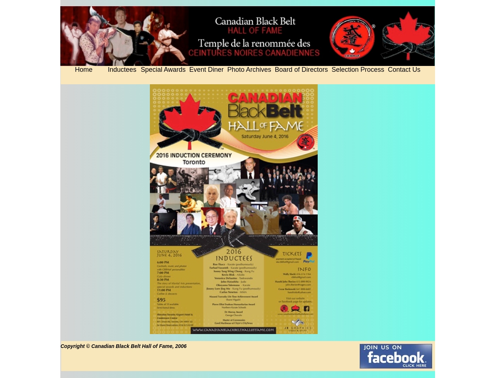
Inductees (122, 69)
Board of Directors (301, 69)
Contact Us (404, 69)
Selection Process (358, 69)
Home (83, 69)
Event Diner (206, 69)
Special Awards (163, 69)
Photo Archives (249, 69)
